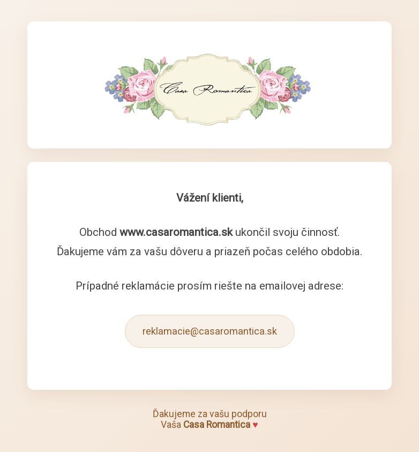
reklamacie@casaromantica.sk (210, 331)
